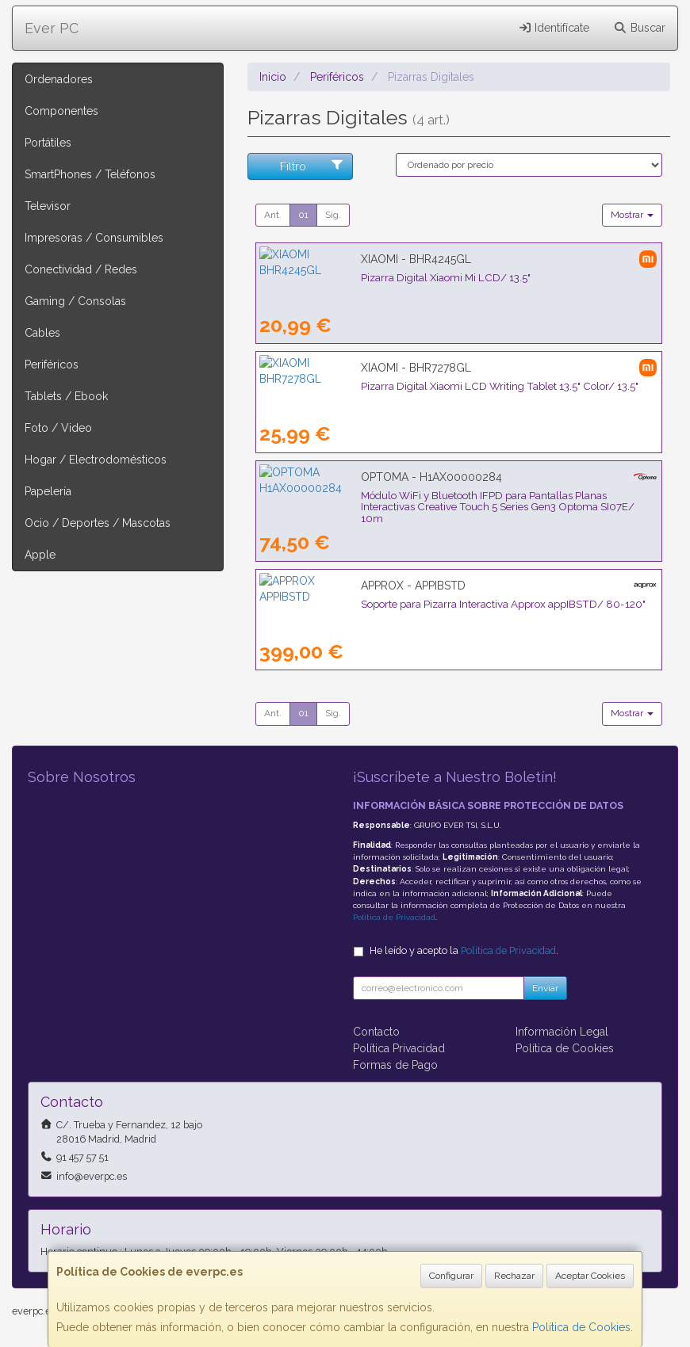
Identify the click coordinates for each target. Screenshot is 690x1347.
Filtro (312, 165)
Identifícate (554, 27)
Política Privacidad (399, 1048)
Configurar (451, 1275)
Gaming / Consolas (75, 301)
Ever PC (52, 28)
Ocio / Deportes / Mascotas (98, 523)
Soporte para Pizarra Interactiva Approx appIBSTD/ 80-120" (401, 603)
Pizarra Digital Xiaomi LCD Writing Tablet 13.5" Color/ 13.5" (398, 386)
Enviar (545, 988)
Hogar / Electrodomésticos (96, 459)
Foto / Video (58, 428)
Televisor (48, 206)
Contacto (376, 1031)
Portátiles (48, 142)
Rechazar (514, 1275)
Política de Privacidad (394, 917)
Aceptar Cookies (590, 1275)
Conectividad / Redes (81, 269)
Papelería (48, 491)
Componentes (61, 111)
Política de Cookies (581, 1327)
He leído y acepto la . (464, 950)
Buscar (639, 27)
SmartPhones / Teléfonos (90, 174)
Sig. (333, 214)
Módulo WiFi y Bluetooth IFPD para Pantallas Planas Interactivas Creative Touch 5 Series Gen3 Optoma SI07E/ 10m (451, 501)
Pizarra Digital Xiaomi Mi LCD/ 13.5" (344, 277)
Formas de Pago (395, 1065)
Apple (40, 554)
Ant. (273, 214)
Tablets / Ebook (66, 396)
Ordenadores (59, 79)
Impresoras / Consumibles (94, 237)
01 (303, 214)
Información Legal (562, 1031)
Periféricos (52, 364)
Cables (42, 332)
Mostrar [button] (632, 214)
